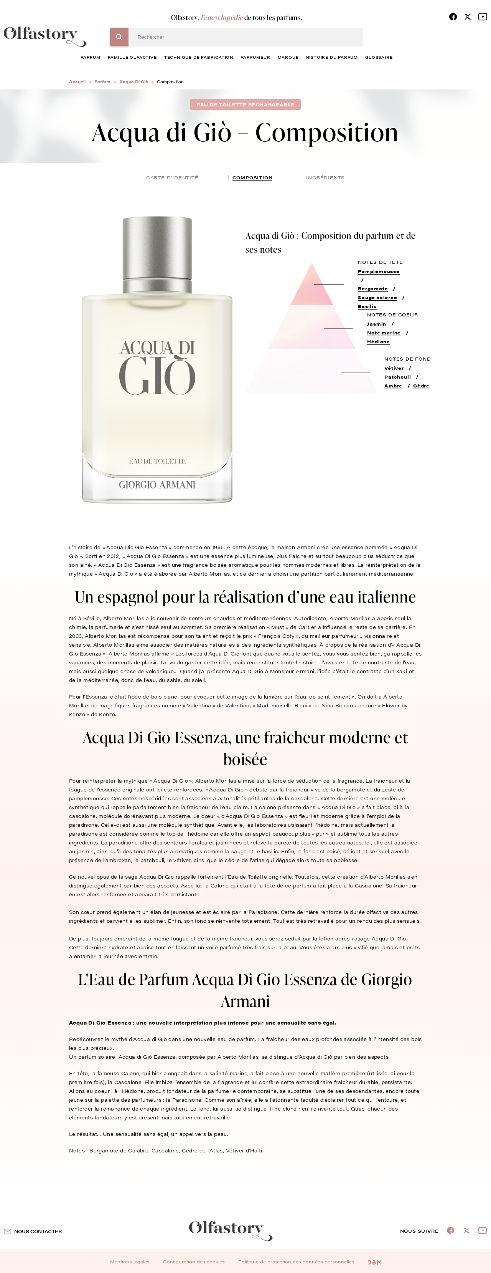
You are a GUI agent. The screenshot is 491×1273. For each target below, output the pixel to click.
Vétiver (394, 367)
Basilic (367, 306)
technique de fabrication (198, 57)
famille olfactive (132, 57)
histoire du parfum (332, 57)
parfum (91, 57)
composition (252, 177)
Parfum (102, 81)
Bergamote (373, 288)
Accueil (77, 81)
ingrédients (325, 177)
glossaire (378, 57)
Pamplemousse (379, 271)
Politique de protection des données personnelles (296, 1261)
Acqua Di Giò (133, 81)
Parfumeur (255, 57)
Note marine (384, 332)
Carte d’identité (172, 177)
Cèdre (421, 385)
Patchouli (397, 376)
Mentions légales (130, 1261)
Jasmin (376, 323)
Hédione (378, 341)
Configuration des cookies (194, 1261)
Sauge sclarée (377, 297)
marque (288, 57)
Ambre (393, 385)
